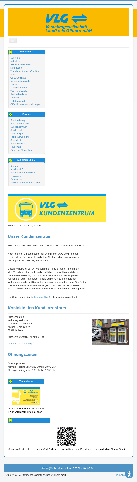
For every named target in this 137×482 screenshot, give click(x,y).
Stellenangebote (19, 87)
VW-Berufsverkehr (20, 91)
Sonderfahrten (17, 143)
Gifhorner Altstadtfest (21, 150)
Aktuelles (15, 61)
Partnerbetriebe (18, 94)
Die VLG (14, 84)
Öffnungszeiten (22, 354)
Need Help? (16, 133)
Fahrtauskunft (17, 101)
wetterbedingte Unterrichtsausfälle (20, 79)
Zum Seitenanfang (123, 475)
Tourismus (15, 146)
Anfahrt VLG (16, 169)
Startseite (15, 57)
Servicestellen (17, 130)
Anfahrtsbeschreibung (20, 343)
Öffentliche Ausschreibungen (25, 104)
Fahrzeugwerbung (19, 136)
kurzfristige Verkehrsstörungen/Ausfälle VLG (24, 71)
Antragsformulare (19, 123)
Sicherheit (15, 140)
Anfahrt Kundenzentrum (22, 172)
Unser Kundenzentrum (29, 236)
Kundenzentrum (18, 126)
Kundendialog (17, 120)
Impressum (16, 176)
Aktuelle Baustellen (20, 64)
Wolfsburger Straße (41, 297)
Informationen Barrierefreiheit (25, 182)
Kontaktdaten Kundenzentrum (37, 308)
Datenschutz (17, 179)
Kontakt (14, 166)
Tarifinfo (14, 97)
